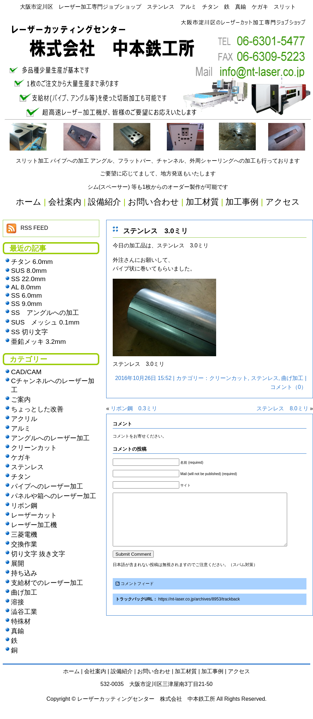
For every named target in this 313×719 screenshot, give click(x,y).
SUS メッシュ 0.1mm (45, 322)
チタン (21, 476)
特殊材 (21, 621)
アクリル (24, 418)
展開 (17, 563)
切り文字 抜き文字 (38, 553)
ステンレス (265, 378)
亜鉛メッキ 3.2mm (38, 341)
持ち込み (24, 573)
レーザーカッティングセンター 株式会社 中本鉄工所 (146, 699)
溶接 (17, 602)
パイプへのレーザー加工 (47, 486)
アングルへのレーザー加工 (50, 438)
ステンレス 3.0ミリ (155, 231)
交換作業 (24, 544)
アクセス (239, 671)
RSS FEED (34, 228)
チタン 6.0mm (32, 261)
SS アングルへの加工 (45, 312)
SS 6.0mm (26, 295)
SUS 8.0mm (29, 270)
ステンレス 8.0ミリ (282, 408)
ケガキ (21, 457)
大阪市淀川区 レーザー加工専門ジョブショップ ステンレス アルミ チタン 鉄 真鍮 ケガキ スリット (158, 7)
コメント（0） (288, 387)
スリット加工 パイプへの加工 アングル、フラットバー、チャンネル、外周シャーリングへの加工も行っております (158, 161)
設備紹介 (122, 671)
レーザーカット (34, 515)
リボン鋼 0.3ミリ (134, 408)
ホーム (71, 671)
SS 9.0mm (26, 303)
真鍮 (17, 631)
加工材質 (186, 671)
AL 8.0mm (26, 287)
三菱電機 (24, 534)
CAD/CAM (26, 372)
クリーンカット (228, 378)
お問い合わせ (153, 671)
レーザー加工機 (34, 524)
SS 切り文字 (29, 332)
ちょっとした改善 (37, 409)
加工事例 (212, 671)
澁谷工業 (24, 611)
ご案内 (21, 399)
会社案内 (95, 671)
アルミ (21, 428)
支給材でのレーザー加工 (47, 582)
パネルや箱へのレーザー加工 (53, 496)
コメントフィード (137, 594)
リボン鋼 (24, 505)
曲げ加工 (292, 378)
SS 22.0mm (28, 279)
